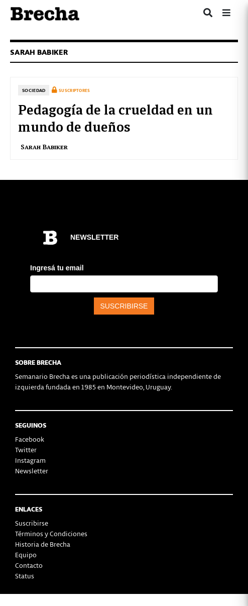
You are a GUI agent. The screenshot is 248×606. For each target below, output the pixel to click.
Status (24, 575)
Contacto (29, 565)
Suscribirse (31, 523)
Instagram (30, 460)
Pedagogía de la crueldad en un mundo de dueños (115, 117)
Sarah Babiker (44, 146)
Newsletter (31, 470)
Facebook (29, 439)
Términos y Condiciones (51, 533)
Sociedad (33, 90)
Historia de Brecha (42, 544)
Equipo (26, 554)
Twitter (26, 449)
